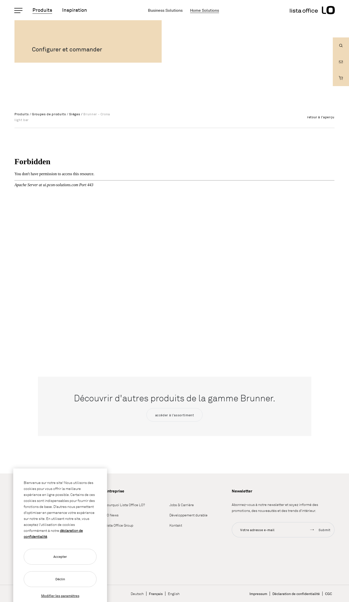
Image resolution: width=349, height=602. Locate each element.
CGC (328, 594)
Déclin (60, 579)
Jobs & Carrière (181, 505)
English (174, 594)
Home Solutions (204, 10)
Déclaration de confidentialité (296, 594)
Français (156, 594)
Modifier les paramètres (60, 596)
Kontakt (175, 525)
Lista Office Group (119, 525)
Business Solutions (165, 10)
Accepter (60, 557)
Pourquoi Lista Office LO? (125, 505)
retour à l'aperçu (321, 117)
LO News (111, 515)
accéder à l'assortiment (174, 415)
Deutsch (137, 594)
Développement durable (188, 515)
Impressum (258, 594)
